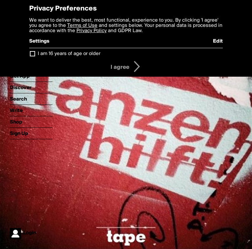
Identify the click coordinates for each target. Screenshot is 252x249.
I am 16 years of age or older (69, 53)
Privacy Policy (91, 30)
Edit (218, 41)
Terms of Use (82, 25)
